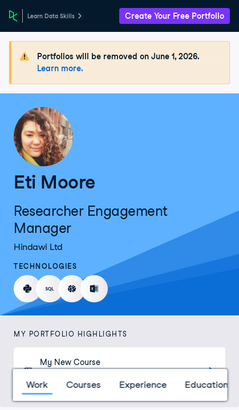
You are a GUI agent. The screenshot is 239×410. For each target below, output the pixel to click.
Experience (142, 384)
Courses (83, 384)
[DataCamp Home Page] (13, 16)
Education (206, 384)
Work (36, 384)
